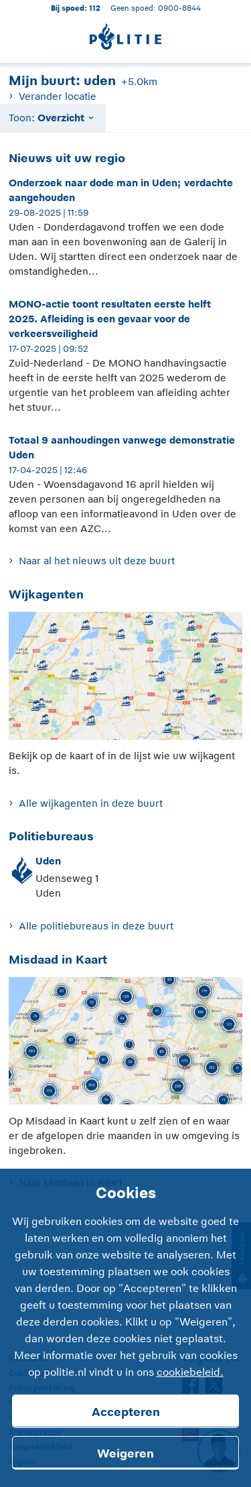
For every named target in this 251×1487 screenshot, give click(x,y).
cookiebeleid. (190, 1372)
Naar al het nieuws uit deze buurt (97, 560)
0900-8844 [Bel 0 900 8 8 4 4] (179, 8)
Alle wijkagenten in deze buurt (91, 803)
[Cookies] (125, 1328)
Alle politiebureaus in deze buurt (96, 925)
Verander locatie (57, 96)
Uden (48, 860)
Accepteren (126, 1412)
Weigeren (125, 1453)
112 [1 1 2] (94, 8)
